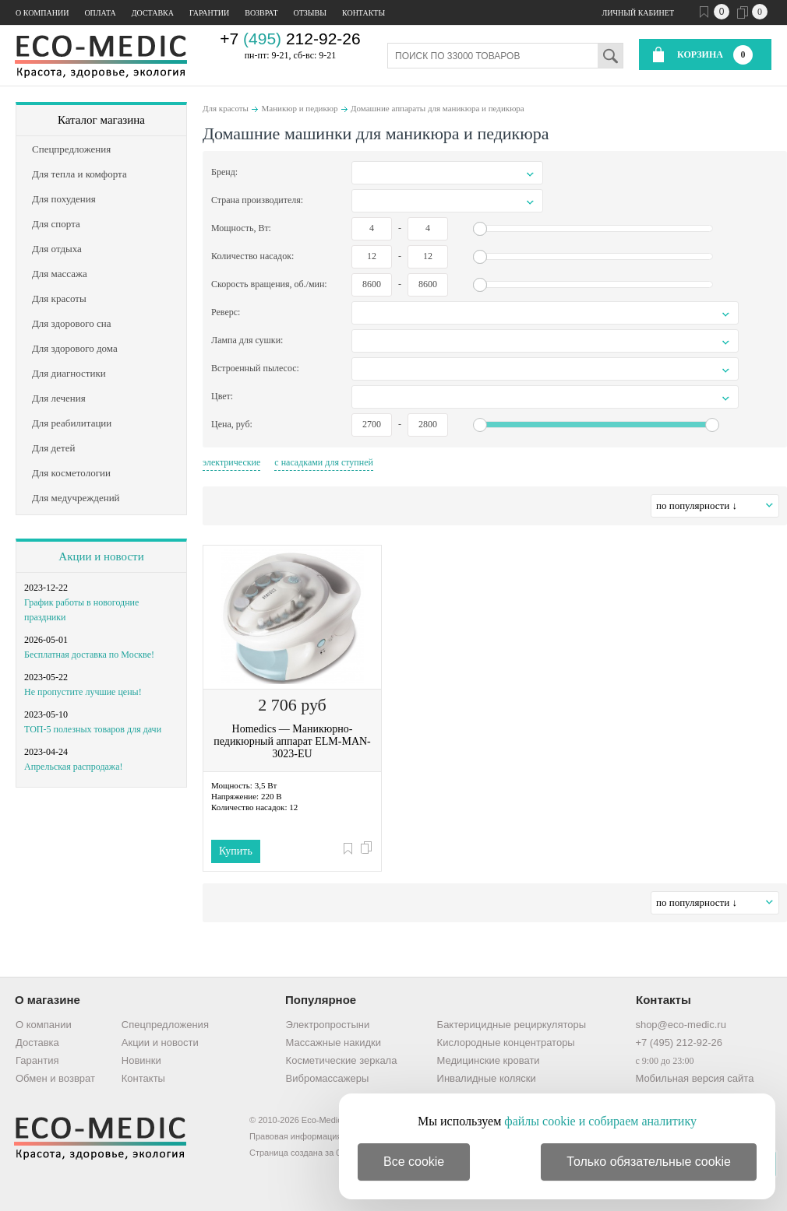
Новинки (141, 1060)
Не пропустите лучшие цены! (83, 691)
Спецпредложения (165, 1024)
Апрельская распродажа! (73, 766)
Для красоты (226, 108)
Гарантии (209, 13)
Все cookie (413, 1161)
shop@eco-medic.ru (680, 1024)
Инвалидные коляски (486, 1078)
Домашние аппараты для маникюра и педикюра (437, 108)
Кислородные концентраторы (506, 1042)
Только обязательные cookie (648, 1161)
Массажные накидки (333, 1042)
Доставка (153, 13)
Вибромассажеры (327, 1078)
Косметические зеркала (341, 1060)
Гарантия (37, 1060)
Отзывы (310, 13)
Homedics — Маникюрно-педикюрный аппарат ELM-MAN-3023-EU (292, 741)
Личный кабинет (638, 13)
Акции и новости (100, 556)
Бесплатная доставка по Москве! (89, 654)
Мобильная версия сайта (694, 1078)
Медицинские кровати (488, 1060)
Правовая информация (295, 1136)
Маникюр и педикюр (299, 108)
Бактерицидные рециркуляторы (511, 1024)
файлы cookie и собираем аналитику (600, 1121)
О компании (42, 13)
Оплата (99, 13)
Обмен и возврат (55, 1078)
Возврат (261, 13)
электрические (231, 462)
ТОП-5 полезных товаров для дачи (92, 729)
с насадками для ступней (323, 462)
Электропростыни (328, 1024)
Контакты (363, 13)
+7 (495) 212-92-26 (678, 1042)
